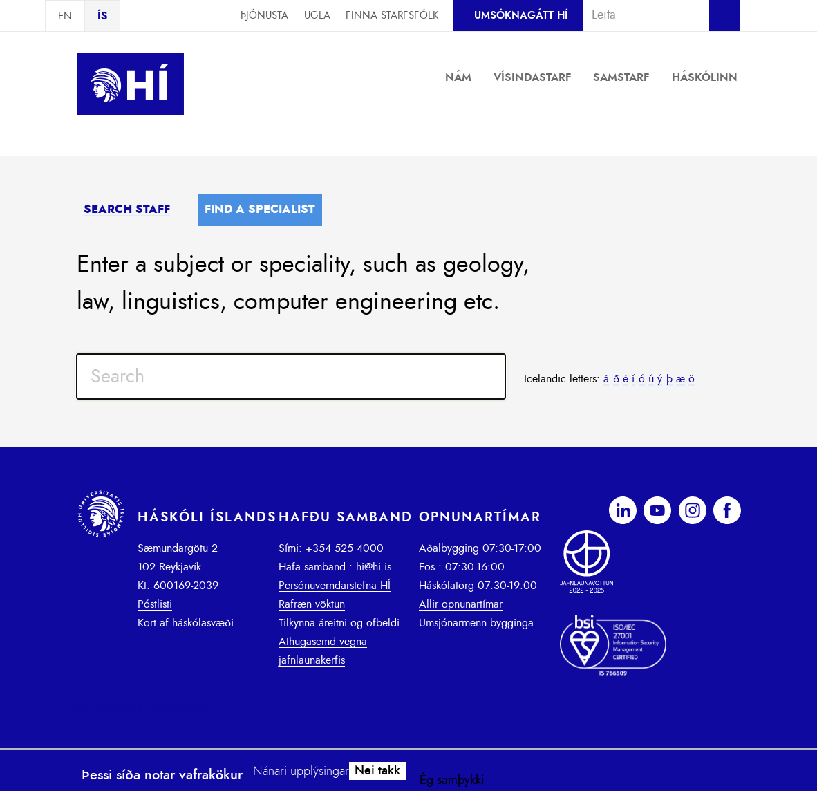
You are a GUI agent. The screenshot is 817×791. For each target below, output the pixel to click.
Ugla (317, 15)
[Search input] (291, 376)
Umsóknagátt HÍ (520, 15)
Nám (458, 77)
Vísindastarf (533, 77)
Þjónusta (264, 15)
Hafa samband (312, 567)
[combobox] (640, 15)
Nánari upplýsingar (301, 771)
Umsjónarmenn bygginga (476, 623)
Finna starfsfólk (392, 15)
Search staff (127, 209)
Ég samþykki (452, 780)
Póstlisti (155, 604)
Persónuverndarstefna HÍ (335, 585)
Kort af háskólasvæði (186, 623)
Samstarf (621, 77)
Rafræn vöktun (312, 604)
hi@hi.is (373, 567)
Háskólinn (705, 77)
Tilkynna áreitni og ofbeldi (339, 623)
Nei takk (377, 771)
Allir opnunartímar (461, 604)
